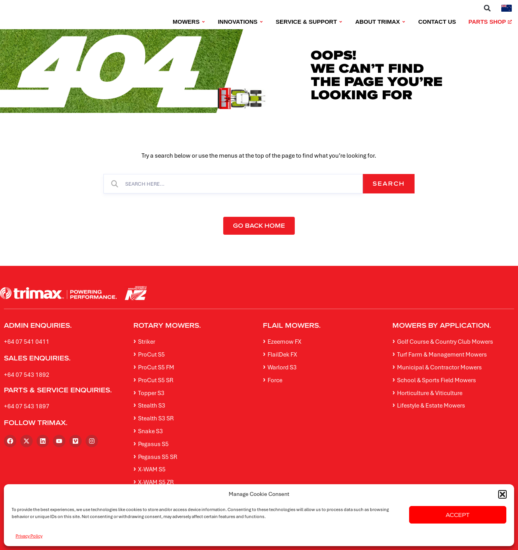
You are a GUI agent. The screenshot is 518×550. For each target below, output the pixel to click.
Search (389, 183)
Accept (458, 515)
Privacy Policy (29, 536)
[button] (502, 494)
